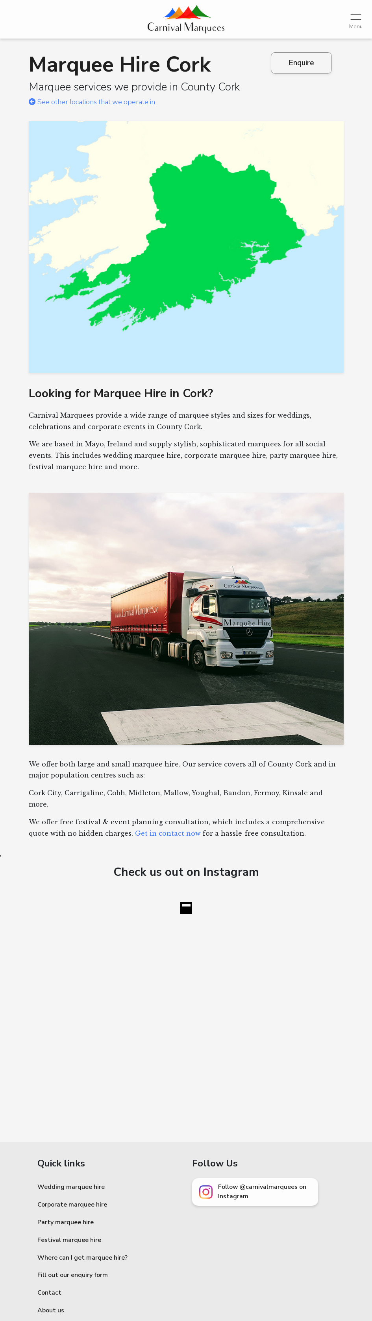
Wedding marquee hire (71, 1187)
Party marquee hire (65, 1222)
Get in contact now (168, 833)
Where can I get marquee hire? (82, 1257)
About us (50, 1310)
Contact (49, 1292)
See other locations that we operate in (92, 102)
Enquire (301, 63)
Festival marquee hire (69, 1240)
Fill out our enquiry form (72, 1275)
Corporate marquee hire (72, 1204)
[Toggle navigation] (356, 19)
